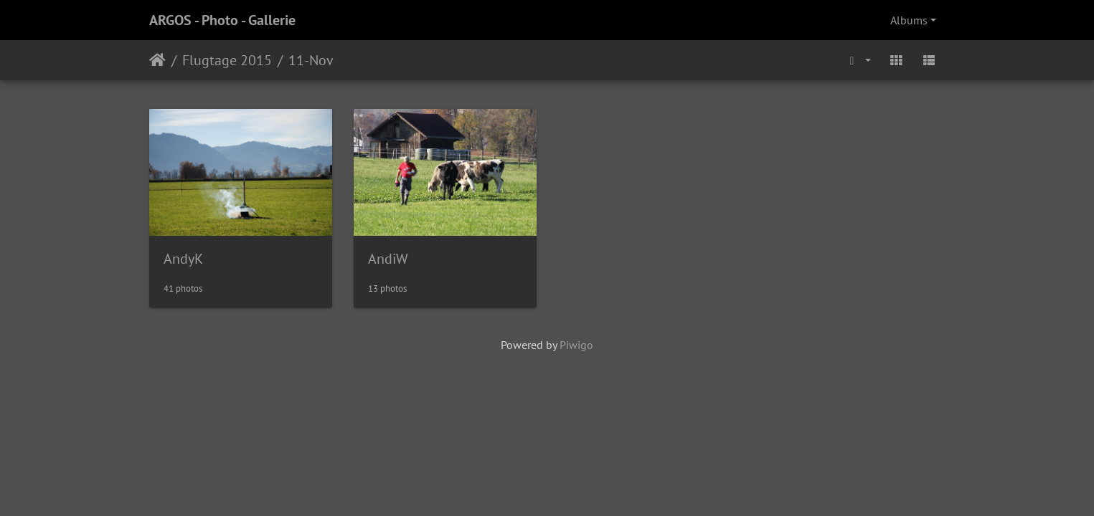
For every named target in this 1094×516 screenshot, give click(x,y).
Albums (909, 20)
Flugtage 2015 (227, 60)
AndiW (388, 258)
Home (157, 60)
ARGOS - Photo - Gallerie (222, 20)
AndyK (183, 258)
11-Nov (311, 60)
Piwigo (576, 345)
